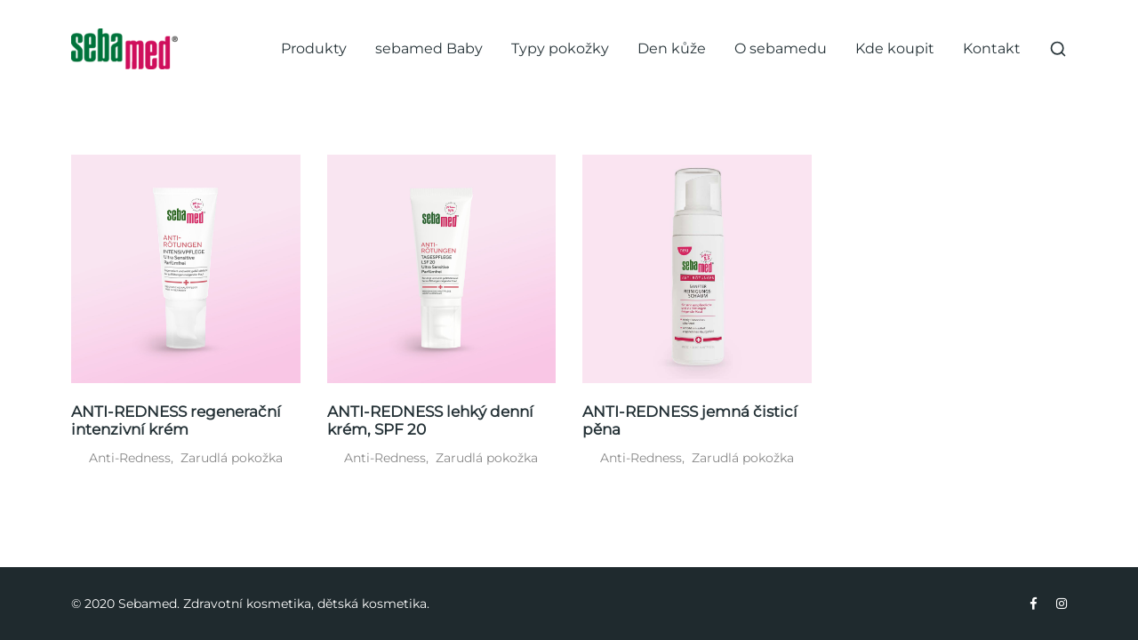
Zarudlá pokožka (231, 458)
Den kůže (671, 48)
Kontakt (992, 48)
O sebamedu (780, 48)
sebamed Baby (429, 48)
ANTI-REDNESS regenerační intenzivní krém (176, 420)
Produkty (314, 48)
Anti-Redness (130, 458)
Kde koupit (894, 48)
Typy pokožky (560, 48)
